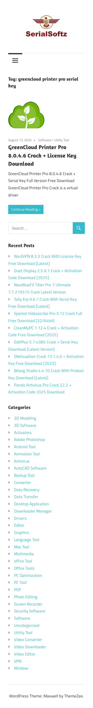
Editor (19, 525)
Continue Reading (24, 209)
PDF (17, 589)
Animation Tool (27, 454)
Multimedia (24, 554)
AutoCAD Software (30, 468)
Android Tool (25, 447)
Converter (22, 482)
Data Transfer (26, 497)
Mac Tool (21, 547)
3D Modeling (25, 418)
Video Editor (24, 654)
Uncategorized (26, 625)
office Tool (23, 561)
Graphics (21, 532)
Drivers (20, 518)
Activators (23, 432)
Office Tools (24, 568)
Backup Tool (24, 475)
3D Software (25, 425)
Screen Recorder (28, 604)
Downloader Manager (33, 511)
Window (21, 668)
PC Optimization (28, 575)
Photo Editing (25, 597)
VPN (17, 661)
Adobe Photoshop (29, 439)
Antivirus (21, 461)
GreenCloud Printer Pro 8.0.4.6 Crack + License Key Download (42, 155)
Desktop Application (31, 504)
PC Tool (20, 582)
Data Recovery (26, 490)
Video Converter (28, 639)
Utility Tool (61, 139)
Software (44, 139)
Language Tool (26, 540)
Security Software (29, 611)
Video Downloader (30, 647)
